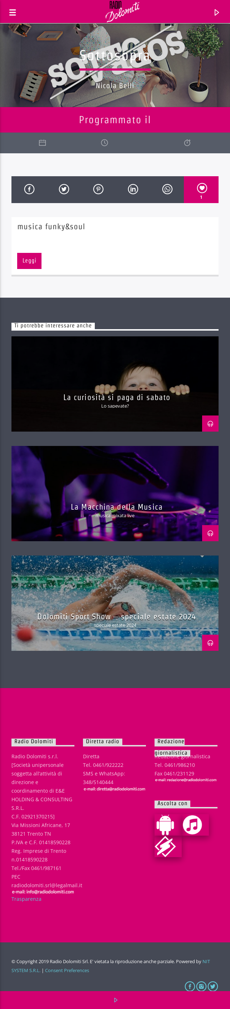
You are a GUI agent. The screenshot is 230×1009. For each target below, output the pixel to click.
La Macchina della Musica (117, 507)
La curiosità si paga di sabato (117, 397)
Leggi (29, 261)
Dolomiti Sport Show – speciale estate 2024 (116, 616)
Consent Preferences (67, 970)
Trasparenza (26, 898)
